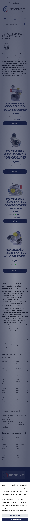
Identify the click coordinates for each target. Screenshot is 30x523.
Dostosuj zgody (15, 516)
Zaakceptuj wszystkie (15, 519)
